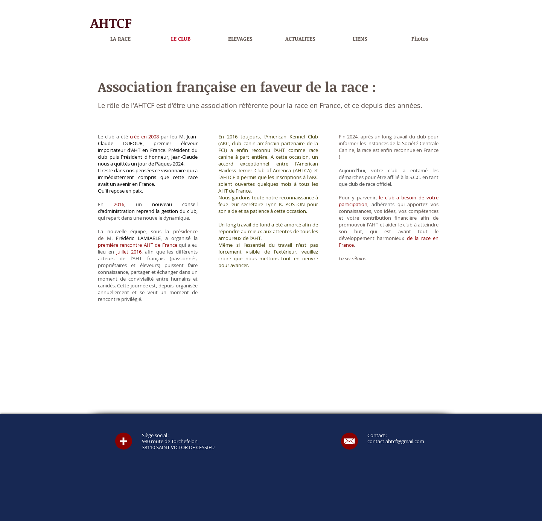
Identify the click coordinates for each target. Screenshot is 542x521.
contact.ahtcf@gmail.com (395, 441)
